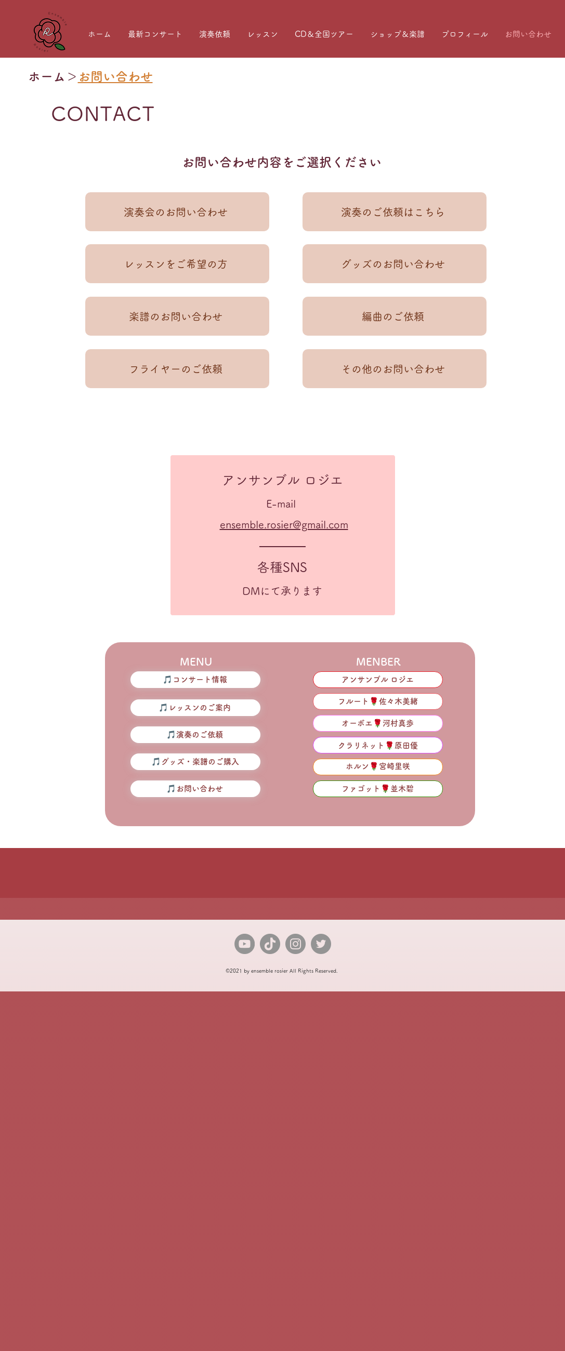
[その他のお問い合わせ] (395, 368)
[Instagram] (295, 944)
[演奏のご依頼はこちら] (395, 211)
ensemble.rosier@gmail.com (284, 524)
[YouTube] (244, 944)
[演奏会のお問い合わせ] (177, 211)
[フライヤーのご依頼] (177, 368)
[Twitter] (321, 944)
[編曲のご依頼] (395, 316)
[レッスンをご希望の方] (177, 263)
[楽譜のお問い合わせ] (177, 316)
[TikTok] (270, 944)
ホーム (46, 76)
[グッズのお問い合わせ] (395, 263)
